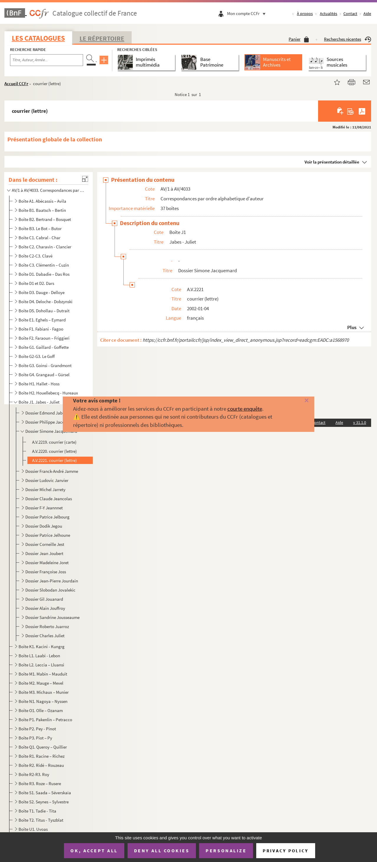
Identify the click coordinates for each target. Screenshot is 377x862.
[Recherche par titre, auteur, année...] (46, 60)
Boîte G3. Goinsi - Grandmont (45, 365)
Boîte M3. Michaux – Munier (44, 692)
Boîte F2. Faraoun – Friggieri (44, 338)
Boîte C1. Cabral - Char (39, 237)
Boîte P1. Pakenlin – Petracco (45, 719)
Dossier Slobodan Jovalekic (50, 590)
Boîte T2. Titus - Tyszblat (41, 820)
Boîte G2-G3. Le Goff (37, 356)
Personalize (226, 850)
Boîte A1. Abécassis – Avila (42, 201)
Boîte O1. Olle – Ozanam (41, 710)
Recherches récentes (347, 39)
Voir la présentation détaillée (332, 162)
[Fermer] (298, 401)
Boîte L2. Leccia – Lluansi (41, 665)
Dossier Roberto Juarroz (47, 626)
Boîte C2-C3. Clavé (35, 256)
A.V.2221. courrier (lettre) (54, 460)
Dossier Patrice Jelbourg (47, 517)
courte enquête (244, 408)
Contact (350, 13)
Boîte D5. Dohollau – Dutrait (44, 310)
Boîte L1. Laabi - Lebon (39, 655)
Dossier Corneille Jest (44, 544)
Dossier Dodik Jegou (43, 526)
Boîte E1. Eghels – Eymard (42, 320)
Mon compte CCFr (247, 13)
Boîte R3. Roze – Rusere (40, 783)
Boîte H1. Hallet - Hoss (39, 384)
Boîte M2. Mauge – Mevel (41, 683)
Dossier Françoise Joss (45, 571)
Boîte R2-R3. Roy (34, 774)
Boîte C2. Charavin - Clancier (45, 247)
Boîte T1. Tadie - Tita (37, 811)
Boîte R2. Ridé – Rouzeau (41, 765)
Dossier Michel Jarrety (45, 489)
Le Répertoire (102, 38)
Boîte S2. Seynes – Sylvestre (44, 802)
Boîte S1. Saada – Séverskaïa (45, 792)
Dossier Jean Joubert (44, 553)
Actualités (328, 13)
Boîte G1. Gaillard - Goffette (44, 347)
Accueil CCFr (16, 83)
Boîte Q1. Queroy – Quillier (43, 747)
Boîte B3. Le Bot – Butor (40, 228)
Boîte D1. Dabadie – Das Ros (44, 274)
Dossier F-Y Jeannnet (44, 508)
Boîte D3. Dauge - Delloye (42, 292)
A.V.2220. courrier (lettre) (54, 451)
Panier (299, 39)
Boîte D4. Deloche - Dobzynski (45, 301)
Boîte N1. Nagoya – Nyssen (43, 701)
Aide (367, 13)
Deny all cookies (161, 850)
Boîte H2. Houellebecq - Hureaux (48, 393)
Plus (351, 327)
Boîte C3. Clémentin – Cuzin (44, 265)
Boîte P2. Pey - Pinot (37, 728)
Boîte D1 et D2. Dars (36, 283)
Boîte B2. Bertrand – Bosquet (45, 219)
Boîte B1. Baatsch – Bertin (42, 210)
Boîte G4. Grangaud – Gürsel (44, 374)
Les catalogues (38, 38)
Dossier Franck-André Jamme (51, 471)
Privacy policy (285, 850)
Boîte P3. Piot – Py (35, 738)
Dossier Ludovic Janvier (46, 480)
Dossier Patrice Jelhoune (47, 535)
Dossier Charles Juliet (45, 635)
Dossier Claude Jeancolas (48, 498)
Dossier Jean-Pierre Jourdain (51, 581)
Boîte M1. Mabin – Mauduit (43, 674)
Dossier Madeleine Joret (47, 562)
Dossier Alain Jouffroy (45, 608)
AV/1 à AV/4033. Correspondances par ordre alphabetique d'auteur (48, 190)
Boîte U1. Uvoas (33, 829)
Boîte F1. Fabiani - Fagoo (41, 329)
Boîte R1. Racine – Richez (42, 756)
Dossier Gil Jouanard (44, 599)
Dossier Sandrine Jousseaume (52, 617)
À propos (305, 13)
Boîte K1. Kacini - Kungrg (42, 646)
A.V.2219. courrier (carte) (54, 442)
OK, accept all (94, 850)
